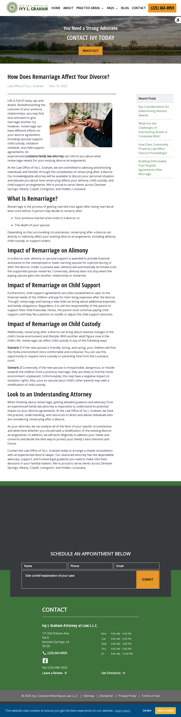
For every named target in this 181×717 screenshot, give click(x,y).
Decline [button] (147, 710)
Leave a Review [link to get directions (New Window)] (55, 673)
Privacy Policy (127, 696)
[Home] (56, 8)
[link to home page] (27, 8)
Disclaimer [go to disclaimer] (106, 696)
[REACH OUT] (91, 50)
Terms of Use (151, 696)
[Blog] (125, 8)
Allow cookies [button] (165, 710)
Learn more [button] (122, 711)
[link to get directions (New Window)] (69, 639)
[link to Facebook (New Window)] (45, 661)
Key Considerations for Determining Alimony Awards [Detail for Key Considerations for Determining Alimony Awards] (153, 111)
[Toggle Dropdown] (102, 8)
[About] (68, 8)
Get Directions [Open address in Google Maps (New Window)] (113, 673)
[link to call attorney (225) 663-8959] (162, 8)
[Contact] (138, 8)
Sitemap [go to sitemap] (88, 696)
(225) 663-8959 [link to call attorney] (54, 653)
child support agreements (43, 293)
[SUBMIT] (147, 579)
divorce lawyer (44, 455)
